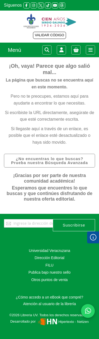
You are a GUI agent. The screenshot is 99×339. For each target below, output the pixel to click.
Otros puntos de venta (49, 280)
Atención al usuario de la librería (49, 304)
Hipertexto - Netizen (63, 322)
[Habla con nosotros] (88, 311)
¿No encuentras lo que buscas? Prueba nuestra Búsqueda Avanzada (49, 160)
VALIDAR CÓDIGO (49, 35)
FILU (49, 265)
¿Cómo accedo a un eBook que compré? (49, 297)
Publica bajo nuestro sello (50, 272)
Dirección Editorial (49, 258)
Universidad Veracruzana (49, 250)
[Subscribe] (74, 225)
